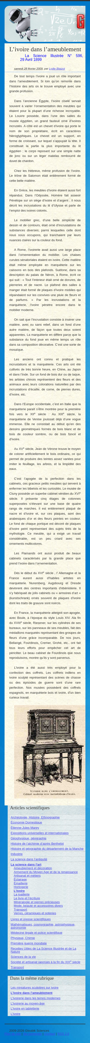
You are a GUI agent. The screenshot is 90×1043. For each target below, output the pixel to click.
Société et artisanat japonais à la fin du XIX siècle (45, 962)
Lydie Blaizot (57, 68)
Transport (20, 909)
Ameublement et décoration (33, 868)
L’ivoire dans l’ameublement (31, 993)
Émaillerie (20, 883)
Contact (49, 1034)
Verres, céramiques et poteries (35, 913)
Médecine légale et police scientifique (36, 932)
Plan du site (13, 1034)
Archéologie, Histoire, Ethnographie (35, 817)
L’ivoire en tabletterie (25, 1008)
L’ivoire (19, 891)
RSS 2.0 (63, 1034)
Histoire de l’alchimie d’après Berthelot (37, 843)
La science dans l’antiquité (29, 859)
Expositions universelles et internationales (39, 833)
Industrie (17, 854)
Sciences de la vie (23, 957)
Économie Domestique (26, 822)
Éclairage (20, 879)
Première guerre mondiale (29, 943)
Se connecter (32, 1034)
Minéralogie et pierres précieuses (37, 902)
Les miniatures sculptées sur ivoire (34, 987)
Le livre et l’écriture (27, 898)
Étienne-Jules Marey (25, 827)
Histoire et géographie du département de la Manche (47, 848)
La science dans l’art (26, 864)
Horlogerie (21, 887)
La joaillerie (22, 894)
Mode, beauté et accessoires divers (38, 905)
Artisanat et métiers (27, 875)
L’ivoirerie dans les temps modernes (35, 998)
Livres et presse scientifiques (31, 919)
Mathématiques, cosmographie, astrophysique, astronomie (43, 926)
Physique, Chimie (23, 938)
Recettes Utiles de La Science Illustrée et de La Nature (43, 950)
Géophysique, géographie (28, 838)
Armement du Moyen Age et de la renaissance (46, 872)
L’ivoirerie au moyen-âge (28, 1003)
